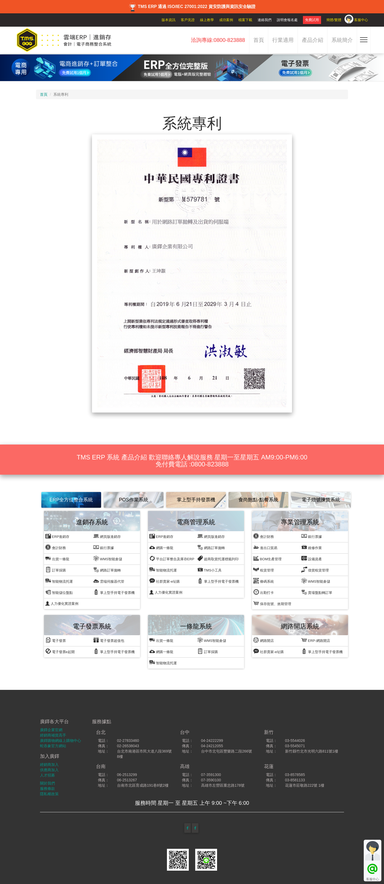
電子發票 (55, 640)
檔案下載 (245, 20)
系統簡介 (342, 40)
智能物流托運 (59, 580)
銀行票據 (103, 547)
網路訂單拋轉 (107, 569)
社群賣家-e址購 (164, 580)
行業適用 (283, 40)
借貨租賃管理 (315, 569)
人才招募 (47, 775)
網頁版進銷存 (107, 536)
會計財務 (55, 547)
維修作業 (311, 547)
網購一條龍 (161, 547)
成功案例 (226, 20)
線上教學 (207, 20)
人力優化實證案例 (61, 604)
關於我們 (47, 783)
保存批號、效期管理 (272, 603)
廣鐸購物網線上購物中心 (60, 740)
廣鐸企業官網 (51, 730)
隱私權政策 (49, 794)
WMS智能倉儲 (107, 558)
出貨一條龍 (57, 558)
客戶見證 (188, 20)
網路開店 (263, 640)
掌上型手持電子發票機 (114, 592)
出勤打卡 (263, 592)
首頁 (258, 40)
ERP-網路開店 (315, 640)
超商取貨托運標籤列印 (218, 558)
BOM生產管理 (267, 558)
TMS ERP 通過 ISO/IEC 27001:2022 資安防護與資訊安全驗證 (192, 6)
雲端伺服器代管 (108, 580)
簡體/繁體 (333, 20)
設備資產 (311, 558)
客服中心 (361, 20)
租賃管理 (263, 569)
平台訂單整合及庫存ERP (171, 558)
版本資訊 (168, 20)
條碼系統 (263, 580)
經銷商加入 (49, 764)
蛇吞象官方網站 (53, 746)
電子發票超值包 (108, 640)
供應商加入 (49, 770)
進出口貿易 (265, 547)
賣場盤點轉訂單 (316, 592)
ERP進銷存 (57, 536)
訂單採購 (55, 569)
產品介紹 (312, 40)
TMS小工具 (209, 569)
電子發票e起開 (60, 651)
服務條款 (47, 788)
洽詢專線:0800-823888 (218, 40)
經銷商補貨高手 (53, 735)
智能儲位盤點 (59, 592)
